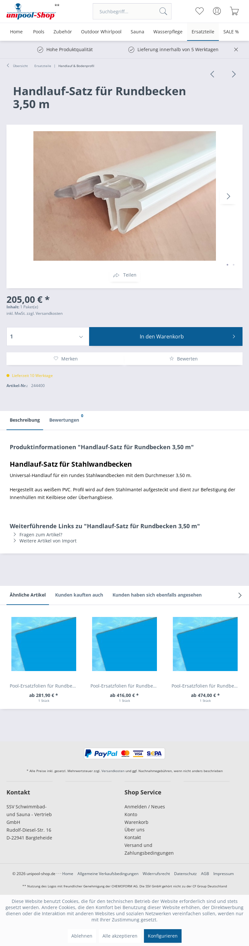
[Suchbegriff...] (132, 11)
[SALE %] (231, 32)
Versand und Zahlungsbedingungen (147, 849)
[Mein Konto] (217, 11)
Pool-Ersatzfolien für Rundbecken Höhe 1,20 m (125, 686)
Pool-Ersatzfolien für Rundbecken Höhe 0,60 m (45, 686)
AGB (205, 873)
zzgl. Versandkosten (45, 313)
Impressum (223, 873)
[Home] (16, 32)
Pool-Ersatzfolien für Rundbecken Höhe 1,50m (207, 686)
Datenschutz (185, 873)
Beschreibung (25, 420)
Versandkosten (112, 771)
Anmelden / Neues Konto (144, 810)
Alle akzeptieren (119, 936)
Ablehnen (81, 936)
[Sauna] (137, 32)
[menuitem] (132, 11)
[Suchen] (163, 11)
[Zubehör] (63, 32)
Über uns (134, 829)
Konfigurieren (163, 936)
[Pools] (39, 32)
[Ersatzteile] (203, 32)
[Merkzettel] (199, 11)
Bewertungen (65, 417)
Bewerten (183, 359)
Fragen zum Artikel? (36, 534)
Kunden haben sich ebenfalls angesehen (157, 595)
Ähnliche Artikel (28, 595)
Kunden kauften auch (79, 595)
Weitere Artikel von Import (43, 541)
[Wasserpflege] (168, 32)
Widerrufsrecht (156, 873)
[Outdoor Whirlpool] (101, 32)
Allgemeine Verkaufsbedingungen (107, 873)
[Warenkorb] (234, 11)
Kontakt (132, 837)
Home (67, 873)
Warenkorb (136, 822)
